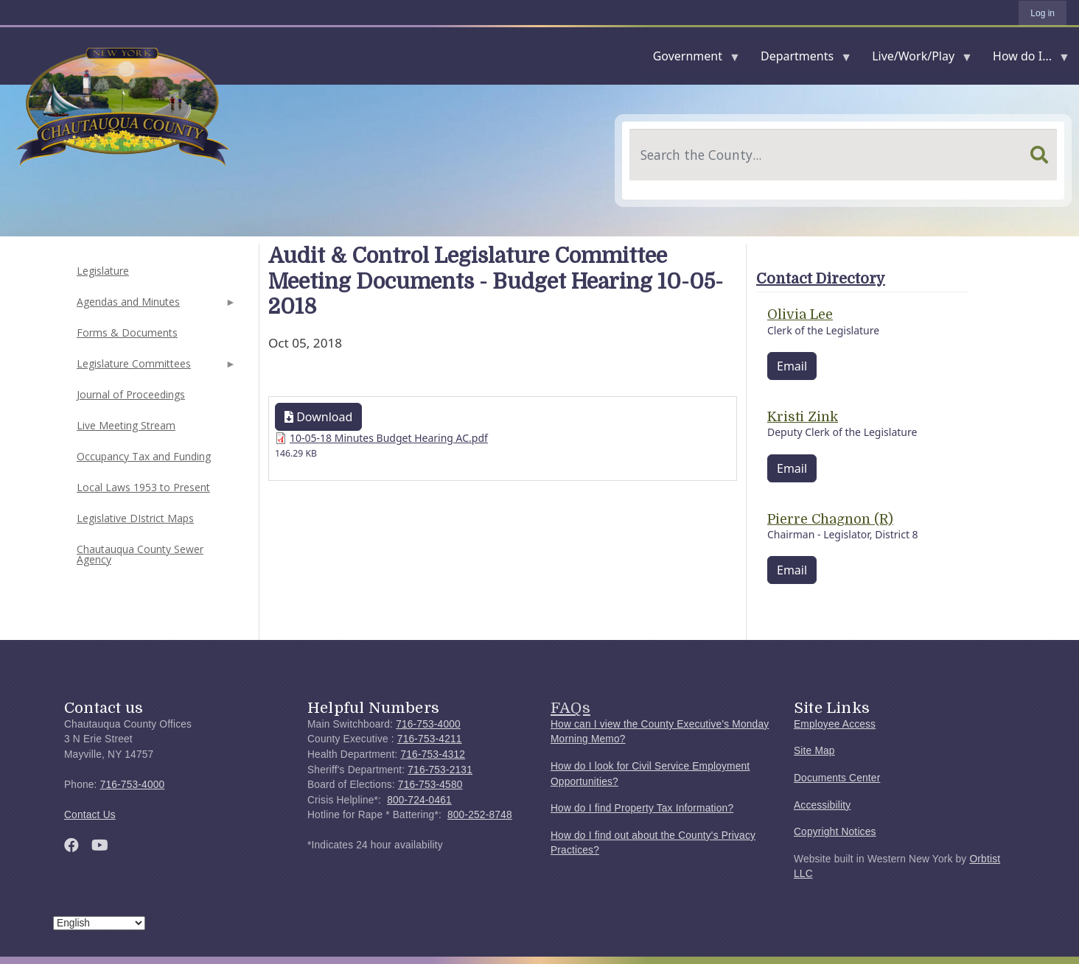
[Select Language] (99, 923)
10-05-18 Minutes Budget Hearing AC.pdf (389, 438)
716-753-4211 (429, 739)
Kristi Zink (802, 416)
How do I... (1025, 59)
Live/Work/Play (916, 59)
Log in (1042, 13)
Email (792, 366)
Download (318, 417)
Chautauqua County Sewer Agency (140, 554)
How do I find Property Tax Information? (642, 808)
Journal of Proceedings (131, 394)
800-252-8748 (479, 814)
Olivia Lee (800, 314)
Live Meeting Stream (126, 425)
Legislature (103, 271)
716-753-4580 (430, 784)
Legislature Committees (155, 367)
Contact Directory (820, 278)
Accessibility (822, 805)
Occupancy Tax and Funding (144, 456)
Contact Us (90, 814)
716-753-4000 (132, 784)
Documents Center (837, 778)
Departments (800, 59)
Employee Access (835, 724)
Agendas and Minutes (155, 306)
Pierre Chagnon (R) (830, 519)
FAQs (570, 708)
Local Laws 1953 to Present (143, 487)
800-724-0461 (419, 800)
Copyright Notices (835, 831)
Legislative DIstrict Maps (135, 518)
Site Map (814, 750)
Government (690, 59)
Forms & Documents (127, 332)
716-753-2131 (440, 769)
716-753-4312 (432, 754)
